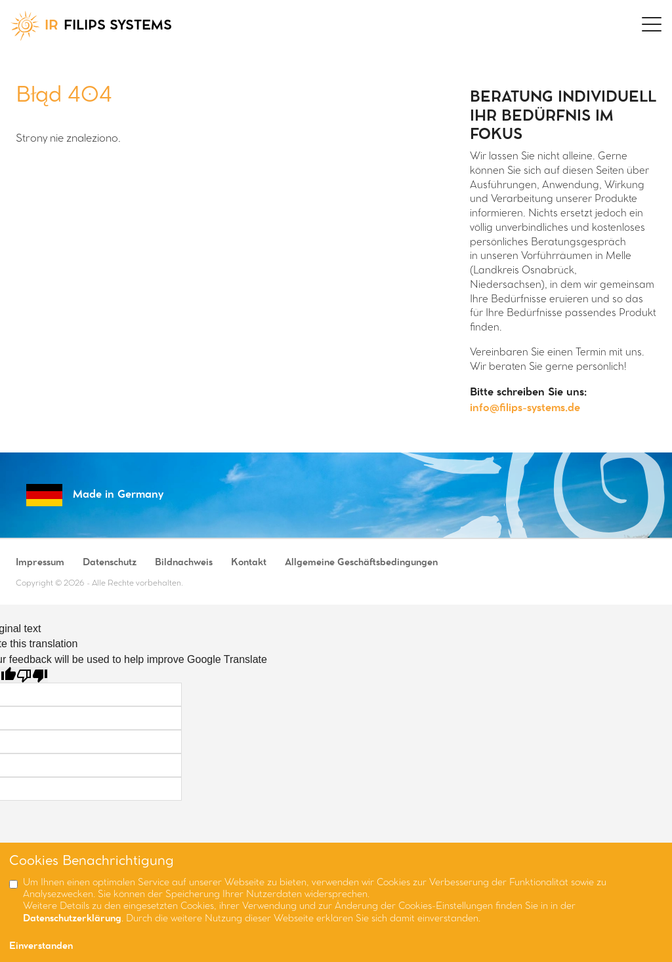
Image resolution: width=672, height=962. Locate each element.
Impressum (40, 563)
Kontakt (248, 563)
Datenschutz (109, 563)
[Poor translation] (32, 675)
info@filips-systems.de (525, 408)
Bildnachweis (184, 563)
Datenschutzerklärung (72, 919)
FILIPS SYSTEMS (91, 25)
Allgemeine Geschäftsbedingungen (361, 563)
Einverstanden (41, 946)
